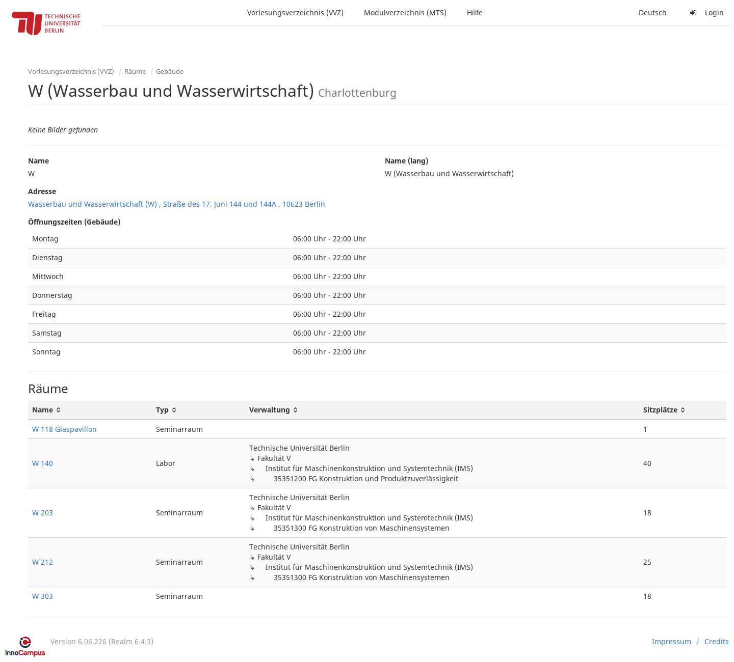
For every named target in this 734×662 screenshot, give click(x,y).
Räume (135, 71)
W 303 (42, 596)
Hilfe (475, 12)
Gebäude (170, 71)
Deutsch (653, 12)
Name (38, 161)
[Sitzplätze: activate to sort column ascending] (682, 410)
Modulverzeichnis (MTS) (405, 12)
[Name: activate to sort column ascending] (90, 410)
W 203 (42, 512)
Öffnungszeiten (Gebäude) (74, 222)
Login (705, 12)
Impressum (671, 641)
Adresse (42, 191)
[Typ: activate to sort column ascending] (198, 410)
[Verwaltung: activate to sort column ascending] (442, 410)
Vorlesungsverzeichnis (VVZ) (295, 12)
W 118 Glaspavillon (64, 429)
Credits (716, 641)
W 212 (42, 562)
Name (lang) (406, 161)
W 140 (42, 463)
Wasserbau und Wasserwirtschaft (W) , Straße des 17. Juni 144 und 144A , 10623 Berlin (176, 204)
